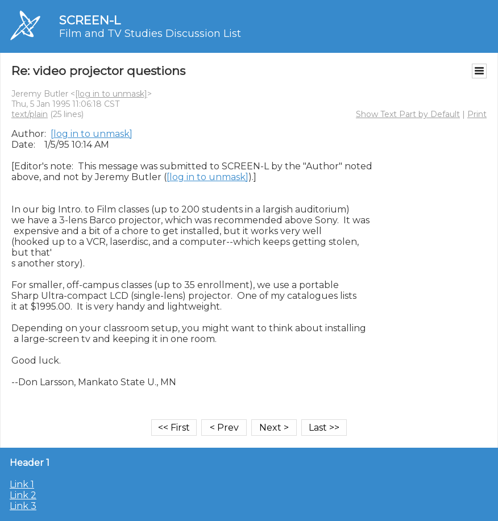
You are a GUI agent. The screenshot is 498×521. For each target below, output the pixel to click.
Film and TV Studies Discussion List (150, 33)
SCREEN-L (90, 20)
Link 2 (23, 495)
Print (477, 114)
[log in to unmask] (111, 94)
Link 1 (22, 484)
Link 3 (23, 506)
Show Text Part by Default (408, 114)
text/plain (29, 114)
